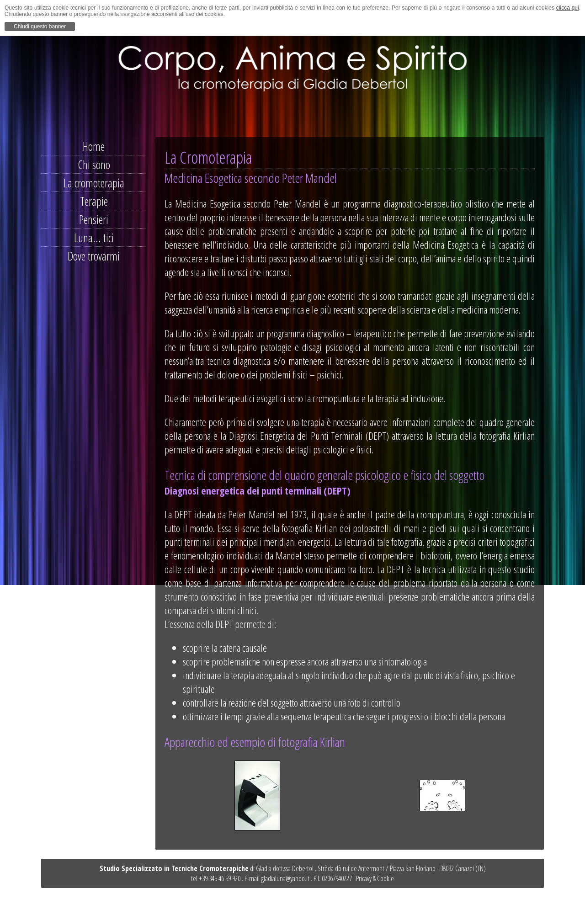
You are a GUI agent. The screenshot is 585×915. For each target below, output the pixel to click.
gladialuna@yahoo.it (285, 878)
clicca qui (567, 8)
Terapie (94, 201)
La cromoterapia (94, 183)
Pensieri (93, 219)
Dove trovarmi (94, 256)
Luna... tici (94, 237)
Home (94, 146)
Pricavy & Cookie (375, 878)
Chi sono (94, 164)
